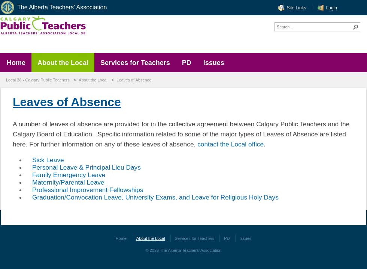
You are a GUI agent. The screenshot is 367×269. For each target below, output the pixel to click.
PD (227, 238)
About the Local (93, 80)
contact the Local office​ (230, 144)
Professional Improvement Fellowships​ (87, 190)
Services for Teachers (195, 238)
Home (121, 238)
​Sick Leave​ (48, 160)
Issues (246, 238)
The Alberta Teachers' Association (53, 7)
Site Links (296, 7)
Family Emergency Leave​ (69, 175)
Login (331, 7)
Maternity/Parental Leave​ (68, 182)
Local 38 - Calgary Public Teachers (38, 80)
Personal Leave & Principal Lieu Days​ (86, 167)
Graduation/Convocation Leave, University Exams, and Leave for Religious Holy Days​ (155, 197)
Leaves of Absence (133, 80)
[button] (356, 27)
